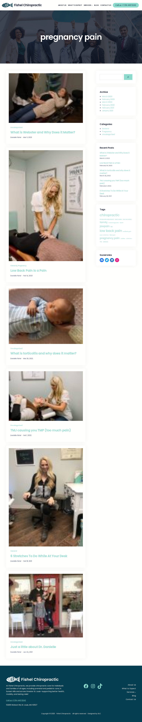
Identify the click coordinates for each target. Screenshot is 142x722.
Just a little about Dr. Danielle (33, 647)
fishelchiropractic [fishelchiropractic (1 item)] (113, 223)
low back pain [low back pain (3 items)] (111, 230)
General (13, 266)
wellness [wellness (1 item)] (105, 242)
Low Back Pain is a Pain (28, 271)
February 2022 (108, 105)
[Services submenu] (92, 5)
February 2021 (108, 107)
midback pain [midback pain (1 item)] (127, 231)
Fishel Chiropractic (40, 679)
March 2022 (107, 102)
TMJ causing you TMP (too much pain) (40, 430)
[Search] (128, 77)
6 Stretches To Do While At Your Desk (38, 556)
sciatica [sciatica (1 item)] (123, 238)
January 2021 (107, 110)
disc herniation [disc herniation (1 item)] (127, 219)
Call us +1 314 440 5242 (125, 5)
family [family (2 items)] (103, 222)
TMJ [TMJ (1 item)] (101, 242)
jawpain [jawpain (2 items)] (105, 226)
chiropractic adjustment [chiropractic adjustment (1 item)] (107, 219)
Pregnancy (22, 266)
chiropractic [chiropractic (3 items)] (109, 215)
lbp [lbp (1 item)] (111, 226)
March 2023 (107, 96)
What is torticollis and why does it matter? (43, 353)
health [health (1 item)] (121, 223)
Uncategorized (16, 127)
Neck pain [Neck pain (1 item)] (112, 235)
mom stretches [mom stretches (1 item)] (104, 235)
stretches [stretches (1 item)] (129, 238)
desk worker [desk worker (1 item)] (118, 219)
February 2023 (108, 99)
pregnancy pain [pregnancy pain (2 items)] (110, 238)
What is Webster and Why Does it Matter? (42, 132)
